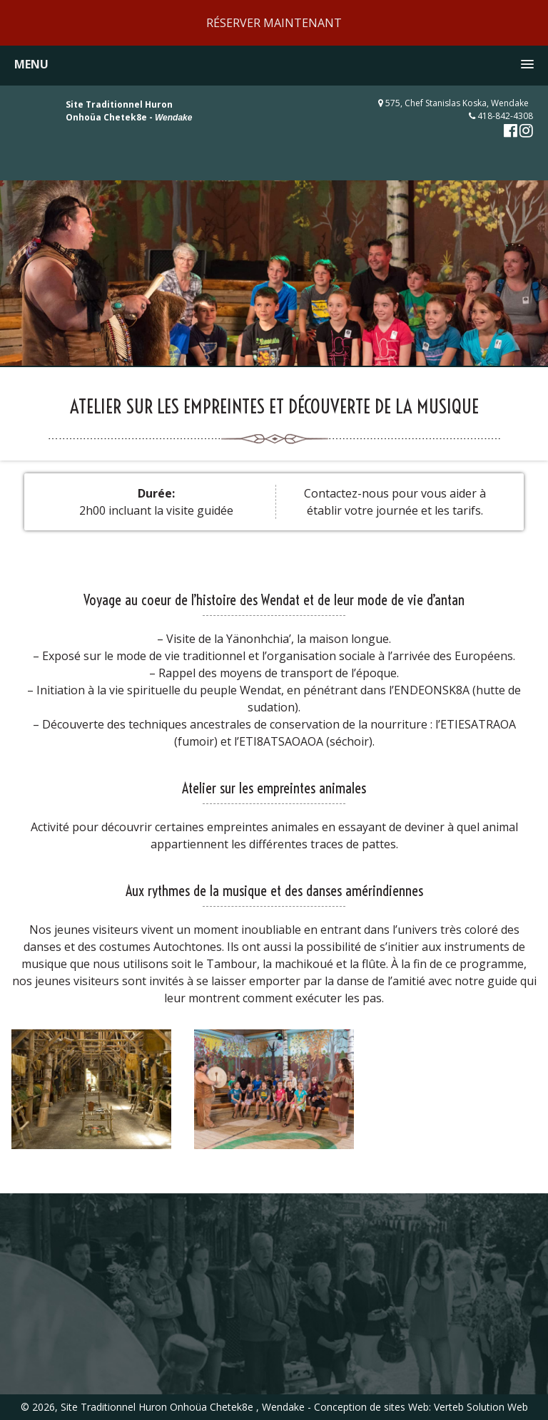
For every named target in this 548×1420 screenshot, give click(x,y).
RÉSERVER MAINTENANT (274, 23)
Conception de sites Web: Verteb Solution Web (421, 1407)
